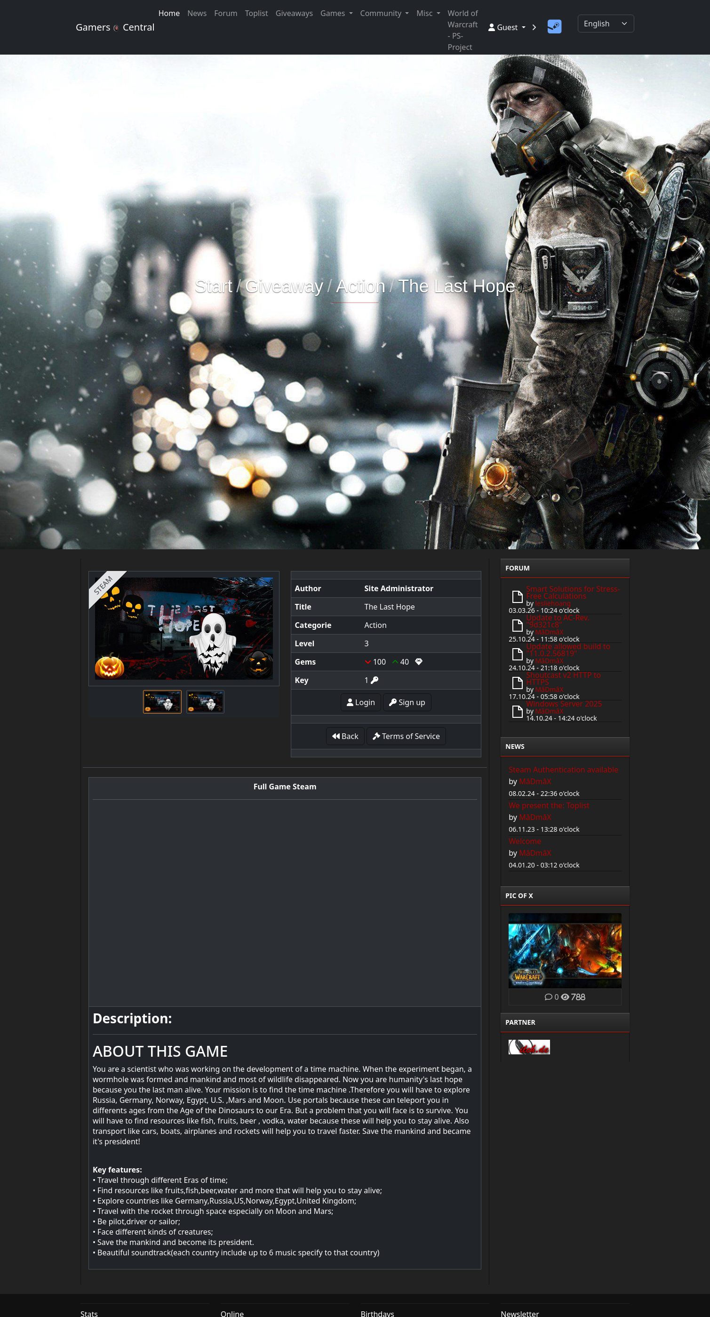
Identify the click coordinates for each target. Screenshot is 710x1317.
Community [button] (382, 13)
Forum (225, 13)
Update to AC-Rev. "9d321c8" (558, 621)
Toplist (256, 13)
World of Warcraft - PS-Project (463, 30)
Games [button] (333, 13)
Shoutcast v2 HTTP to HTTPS (563, 678)
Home (169, 13)
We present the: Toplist (549, 805)
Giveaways (294, 13)
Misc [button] (425, 13)
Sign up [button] (407, 702)
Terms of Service (406, 736)
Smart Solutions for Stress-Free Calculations (573, 592)
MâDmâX (549, 631)
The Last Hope (456, 286)
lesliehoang (553, 603)
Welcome (525, 841)
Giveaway (284, 286)
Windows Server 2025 (564, 704)
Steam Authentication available (563, 769)
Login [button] (361, 702)
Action (361, 286)
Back (345, 736)
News (197, 13)
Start (213, 286)
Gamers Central (111, 27)
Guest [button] (503, 27)
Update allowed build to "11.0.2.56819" (568, 649)
